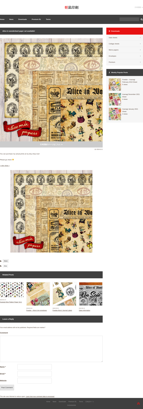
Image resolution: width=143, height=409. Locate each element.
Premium (112, 62)
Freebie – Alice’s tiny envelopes (36, 310)
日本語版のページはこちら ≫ (51, 144)
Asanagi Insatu (71, 7)
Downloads (22, 19)
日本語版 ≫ (139, 7)
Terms (48, 19)
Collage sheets (114, 44)
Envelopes (112, 56)
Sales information (84, 310)
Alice (5, 266)
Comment (4, 333)
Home (2, 19)
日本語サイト (89, 401)
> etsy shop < (5, 166)
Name (3, 367)
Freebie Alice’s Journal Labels (62, 310)
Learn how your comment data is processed (40, 396)
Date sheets (113, 38)
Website (3, 381)
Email (3, 374)
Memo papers (113, 50)
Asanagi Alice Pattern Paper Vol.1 (11, 302)
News (11, 19)
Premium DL (36, 19)
